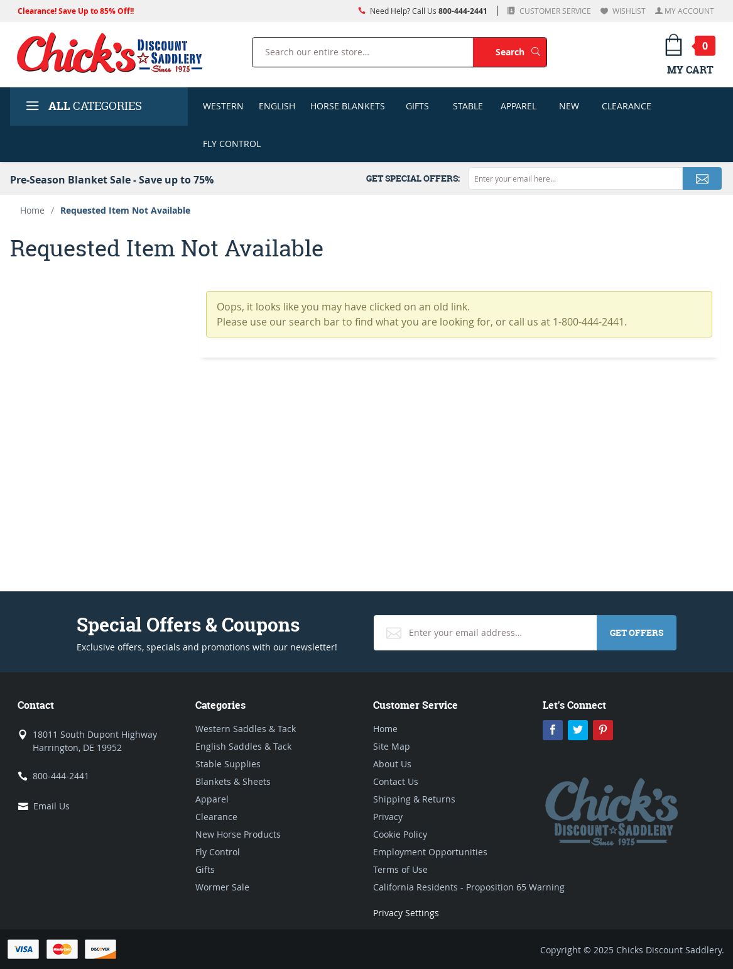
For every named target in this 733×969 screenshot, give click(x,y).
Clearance (626, 106)
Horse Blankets (347, 106)
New (569, 106)
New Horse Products (238, 834)
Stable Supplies (228, 764)
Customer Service (554, 11)
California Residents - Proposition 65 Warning (469, 887)
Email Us (51, 806)
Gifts (417, 106)
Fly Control (232, 144)
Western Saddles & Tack (245, 729)
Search (521, 52)
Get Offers (636, 632)
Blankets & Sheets (233, 781)
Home (32, 210)
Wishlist (628, 11)
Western (223, 106)
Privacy (388, 817)
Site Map (391, 746)
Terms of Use (400, 869)
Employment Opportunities (430, 852)
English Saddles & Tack (243, 746)
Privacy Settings (406, 913)
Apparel (518, 106)
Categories (82, 107)
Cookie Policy (400, 834)
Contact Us (395, 781)
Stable (468, 106)
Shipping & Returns (414, 799)
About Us (392, 764)
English (277, 106)
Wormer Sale (222, 887)
